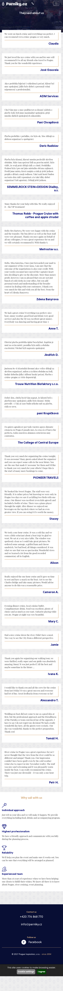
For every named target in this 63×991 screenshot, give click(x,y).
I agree (41, 971)
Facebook (35, 942)
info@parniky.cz (31, 924)
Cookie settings (26, 971)
